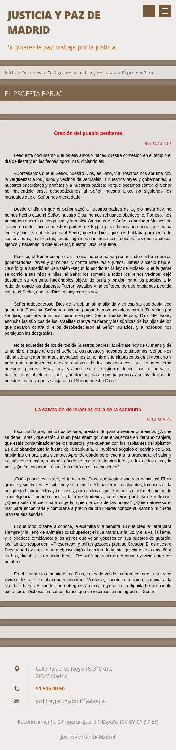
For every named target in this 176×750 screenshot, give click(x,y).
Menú (165, 11)
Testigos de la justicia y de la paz (82, 73)
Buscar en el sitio (149, 11)
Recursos (31, 73)
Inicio (10, 73)
